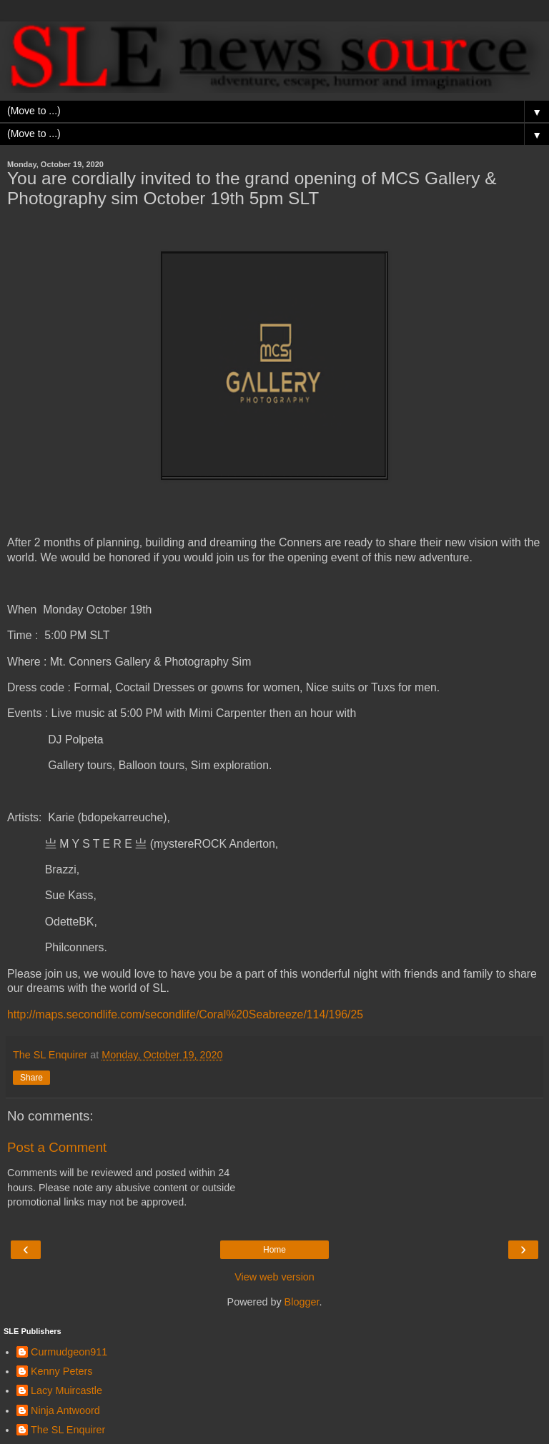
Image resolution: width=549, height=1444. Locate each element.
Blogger (302, 1302)
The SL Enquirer (68, 1429)
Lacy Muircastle (66, 1390)
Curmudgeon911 (69, 1352)
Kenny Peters (61, 1371)
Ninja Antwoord (65, 1410)
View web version (274, 1277)
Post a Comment (57, 1147)
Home (274, 1250)
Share (31, 1078)
